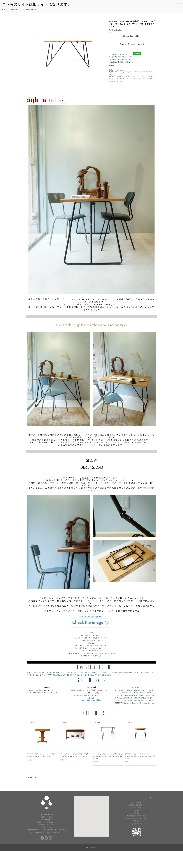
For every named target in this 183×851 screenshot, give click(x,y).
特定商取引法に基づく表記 (136, 816)
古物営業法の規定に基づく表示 (136, 818)
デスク (139, 79)
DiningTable (128, 72)
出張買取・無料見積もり (136, 805)
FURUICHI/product (139, 72)
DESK (121, 72)
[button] (91, 814)
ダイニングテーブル (123, 79)
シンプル (147, 76)
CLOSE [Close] (180, 2)
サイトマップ (136, 824)
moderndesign (120, 76)
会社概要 (136, 810)
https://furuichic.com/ (29, 9)
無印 (121, 81)
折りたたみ (114, 81)
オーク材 (140, 76)
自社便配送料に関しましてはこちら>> (122, 62)
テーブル (133, 79)
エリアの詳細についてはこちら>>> (92, 656)
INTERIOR (149, 72)
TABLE (111, 74)
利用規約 (136, 813)
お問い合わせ (136, 802)
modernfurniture (131, 76)
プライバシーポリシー (136, 808)
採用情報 (136, 821)
